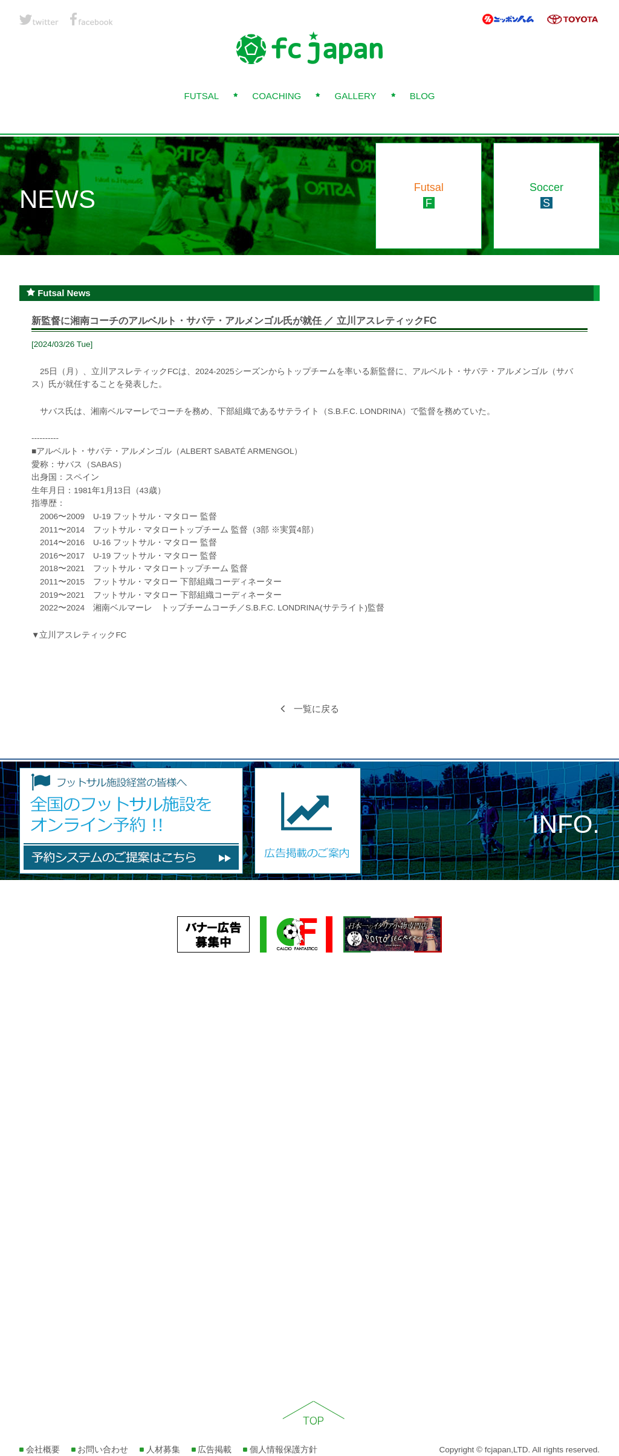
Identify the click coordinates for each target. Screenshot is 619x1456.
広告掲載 (212, 1449)
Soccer (546, 195)
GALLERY (356, 96)
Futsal (429, 195)
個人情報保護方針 (280, 1449)
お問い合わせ (100, 1449)
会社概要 (39, 1449)
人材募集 (160, 1449)
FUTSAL (201, 96)
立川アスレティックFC (82, 634)
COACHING (276, 96)
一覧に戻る (309, 709)
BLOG (422, 96)
